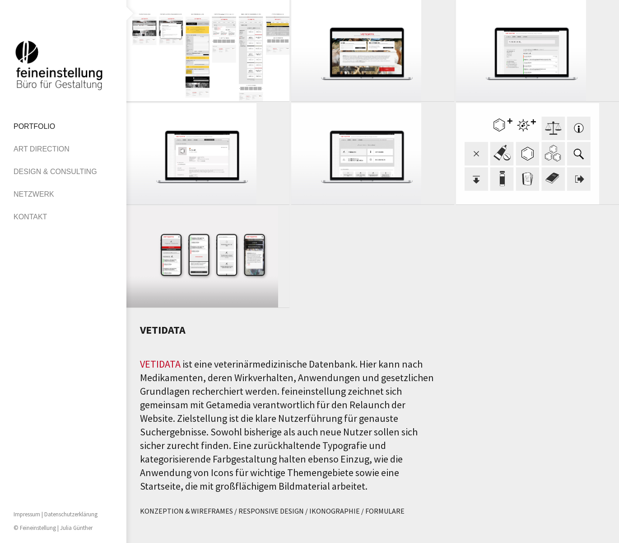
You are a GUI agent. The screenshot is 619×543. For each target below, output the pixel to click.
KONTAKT (30, 217)
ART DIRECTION (42, 149)
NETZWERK (34, 194)
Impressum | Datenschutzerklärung (56, 514)
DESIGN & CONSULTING (55, 171)
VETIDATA (160, 364)
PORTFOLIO (34, 126)
